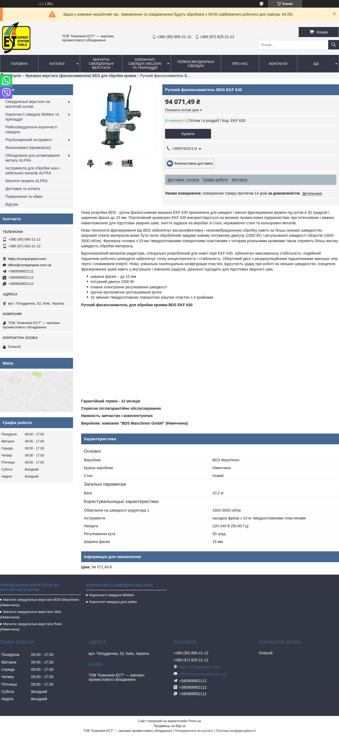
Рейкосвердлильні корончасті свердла (31, 129)
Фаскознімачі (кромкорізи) (28, 147)
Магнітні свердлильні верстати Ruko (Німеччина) (31, 626)
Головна (19, 64)
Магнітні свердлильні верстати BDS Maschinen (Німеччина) (39, 602)
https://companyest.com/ (27, 259)
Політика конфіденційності (236, 731)
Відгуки (11, 204)
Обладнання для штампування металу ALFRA (32, 157)
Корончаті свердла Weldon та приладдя (145, 64)
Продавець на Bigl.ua (169, 726)
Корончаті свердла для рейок (113, 602)
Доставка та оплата (22, 188)
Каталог (57, 64)
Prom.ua (195, 721)
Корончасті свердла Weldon (111, 595)
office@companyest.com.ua (29, 265)
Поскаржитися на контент (194, 731)
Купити (188, 133)
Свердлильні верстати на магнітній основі (27, 104)
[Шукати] (333, 44)
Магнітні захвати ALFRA (26, 181)
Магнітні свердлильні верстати (101, 64)
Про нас (240, 64)
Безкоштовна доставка (194, 163)
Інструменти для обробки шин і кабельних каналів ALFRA (32, 170)
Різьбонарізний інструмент (28, 140)
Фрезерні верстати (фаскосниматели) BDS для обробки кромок (80, 76)
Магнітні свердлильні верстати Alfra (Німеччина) (30, 614)
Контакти (278, 64)
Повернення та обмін (23, 196)
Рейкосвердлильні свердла (195, 64)
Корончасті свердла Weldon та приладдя (32, 116)
